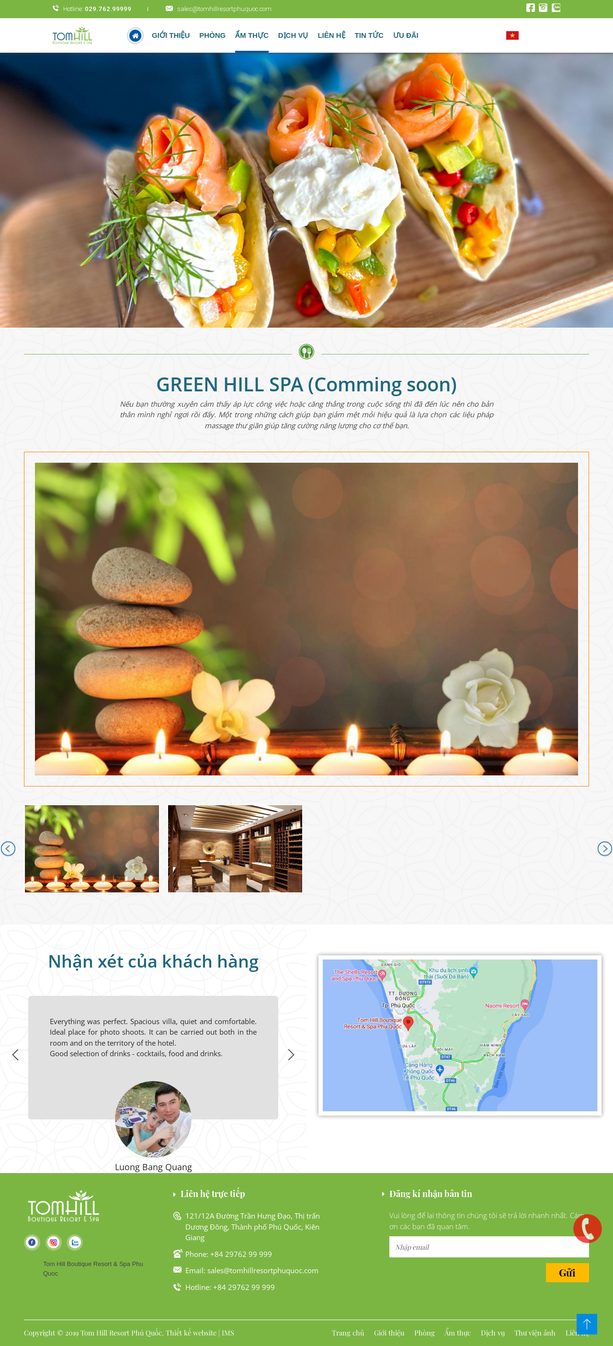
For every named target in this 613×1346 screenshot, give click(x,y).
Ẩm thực (252, 35)
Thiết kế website (191, 1332)
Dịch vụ (293, 35)
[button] (306, 619)
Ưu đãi (406, 35)
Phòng (212, 35)
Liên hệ (331, 35)
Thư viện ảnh (535, 1332)
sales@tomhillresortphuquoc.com (224, 8)
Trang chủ (348, 1332)
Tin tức (369, 35)
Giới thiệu (171, 35)
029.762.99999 (108, 8)
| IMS (226, 1332)
